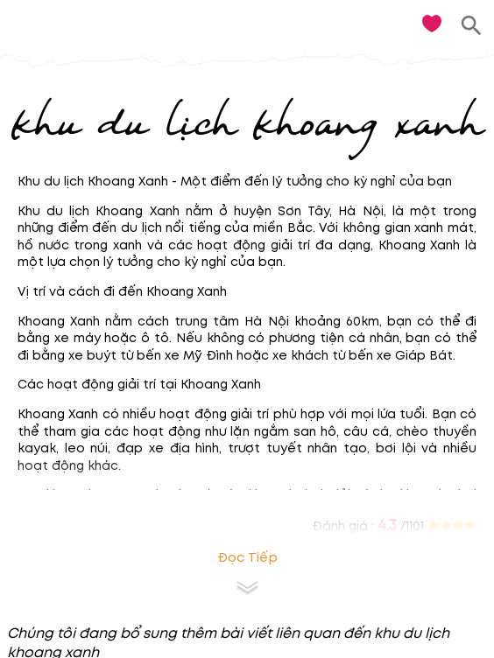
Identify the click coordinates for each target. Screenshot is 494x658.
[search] (471, 26)
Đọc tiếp (247, 558)
